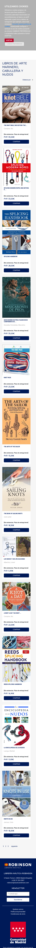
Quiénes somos (18, 909)
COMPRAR (16, 142)
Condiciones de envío (18, 914)
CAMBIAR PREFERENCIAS (14, 44)
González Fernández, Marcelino (14, 325)
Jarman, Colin (8, 822)
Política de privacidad (18, 912)
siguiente (14, 846)
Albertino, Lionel (9, 562)
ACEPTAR (9, 40)
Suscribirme (18, 900)
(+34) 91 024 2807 (18, 880)
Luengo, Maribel (9, 751)
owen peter (7, 517)
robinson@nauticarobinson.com (18, 883)
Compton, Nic (8, 129)
